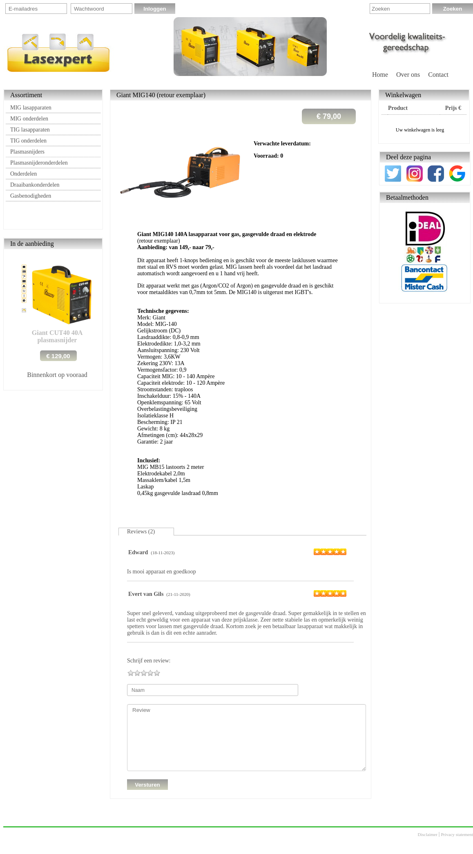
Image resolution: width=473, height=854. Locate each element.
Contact (438, 74)
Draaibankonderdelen (35, 185)
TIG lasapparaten (30, 130)
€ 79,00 (329, 116)
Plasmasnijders (27, 152)
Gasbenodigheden (30, 196)
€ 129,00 (58, 355)
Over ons (408, 74)
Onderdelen (23, 174)
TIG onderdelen (28, 141)
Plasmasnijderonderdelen (39, 163)
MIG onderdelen (29, 119)
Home (380, 74)
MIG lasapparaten (30, 108)
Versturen (147, 785)
